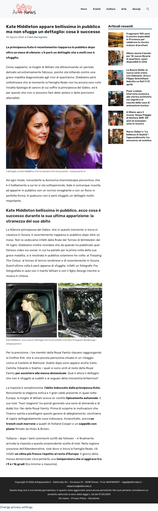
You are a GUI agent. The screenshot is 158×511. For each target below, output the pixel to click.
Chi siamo (64, 498)
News (84, 9)
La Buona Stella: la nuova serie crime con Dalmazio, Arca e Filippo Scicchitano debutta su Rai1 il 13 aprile (138, 77)
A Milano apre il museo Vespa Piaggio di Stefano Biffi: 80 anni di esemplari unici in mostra (138, 118)
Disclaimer (93, 498)
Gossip (136, 9)
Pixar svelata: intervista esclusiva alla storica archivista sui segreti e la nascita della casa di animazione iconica (138, 98)
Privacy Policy (78, 498)
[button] (148, 9)
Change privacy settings (16, 507)
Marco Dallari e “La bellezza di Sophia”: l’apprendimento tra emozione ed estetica (138, 136)
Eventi (97, 9)
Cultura (111, 9)
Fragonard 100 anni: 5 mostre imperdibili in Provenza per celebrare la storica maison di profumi (138, 39)
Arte (123, 9)
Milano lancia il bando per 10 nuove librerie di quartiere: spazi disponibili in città (138, 57)
